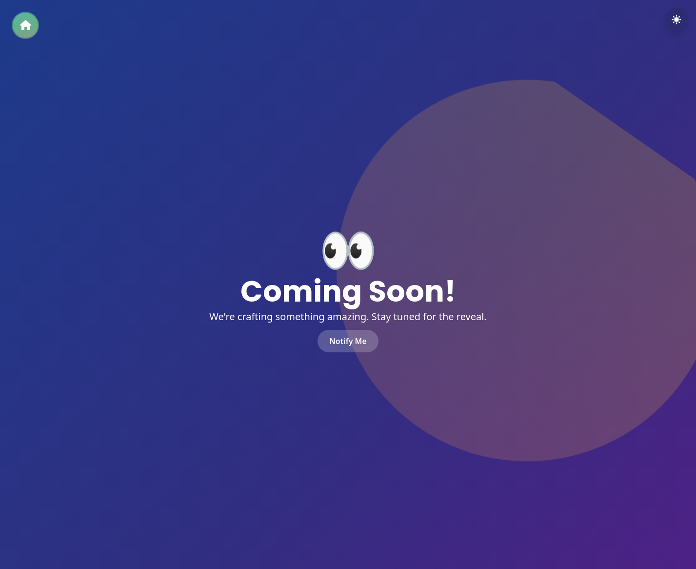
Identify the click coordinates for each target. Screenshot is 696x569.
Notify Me (348, 341)
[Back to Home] (25, 25)
